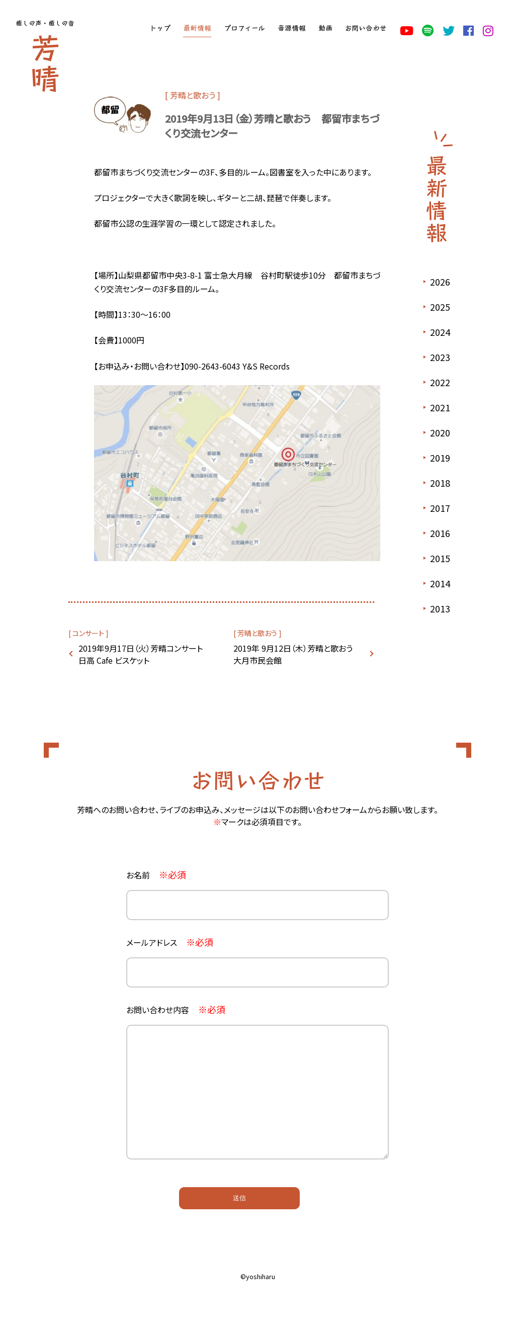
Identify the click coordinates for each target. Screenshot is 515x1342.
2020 (440, 432)
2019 (440, 457)
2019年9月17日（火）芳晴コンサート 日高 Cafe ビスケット (143, 654)
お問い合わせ (366, 28)
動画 (325, 28)
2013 (440, 608)
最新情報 (197, 28)
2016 (440, 533)
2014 (440, 583)
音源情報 (292, 28)
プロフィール (244, 28)
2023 (440, 357)
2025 (440, 306)
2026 (440, 281)
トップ (159, 28)
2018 (440, 482)
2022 (440, 382)
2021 (440, 407)
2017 (440, 507)
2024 (440, 331)
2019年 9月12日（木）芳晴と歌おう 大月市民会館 (297, 654)
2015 (440, 558)
